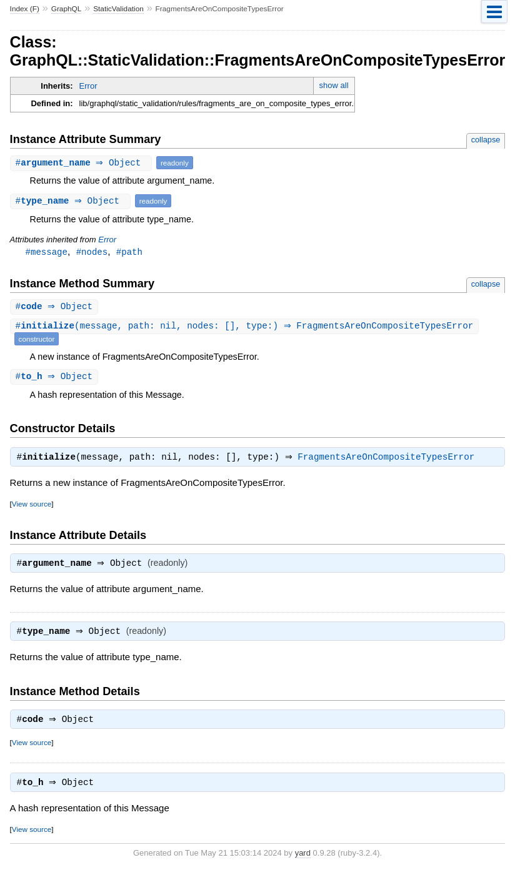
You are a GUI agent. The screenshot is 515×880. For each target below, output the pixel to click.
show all (334, 85)
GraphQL (66, 8)
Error (88, 86)
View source (31, 507)
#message (47, 252)
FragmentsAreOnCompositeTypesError (389, 460)
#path (129, 252)
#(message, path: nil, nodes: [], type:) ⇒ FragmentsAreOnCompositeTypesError (246, 328)
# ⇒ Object (82, 163)
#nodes (92, 252)
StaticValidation (118, 8)
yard (303, 861)
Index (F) (24, 8)
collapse (486, 139)
